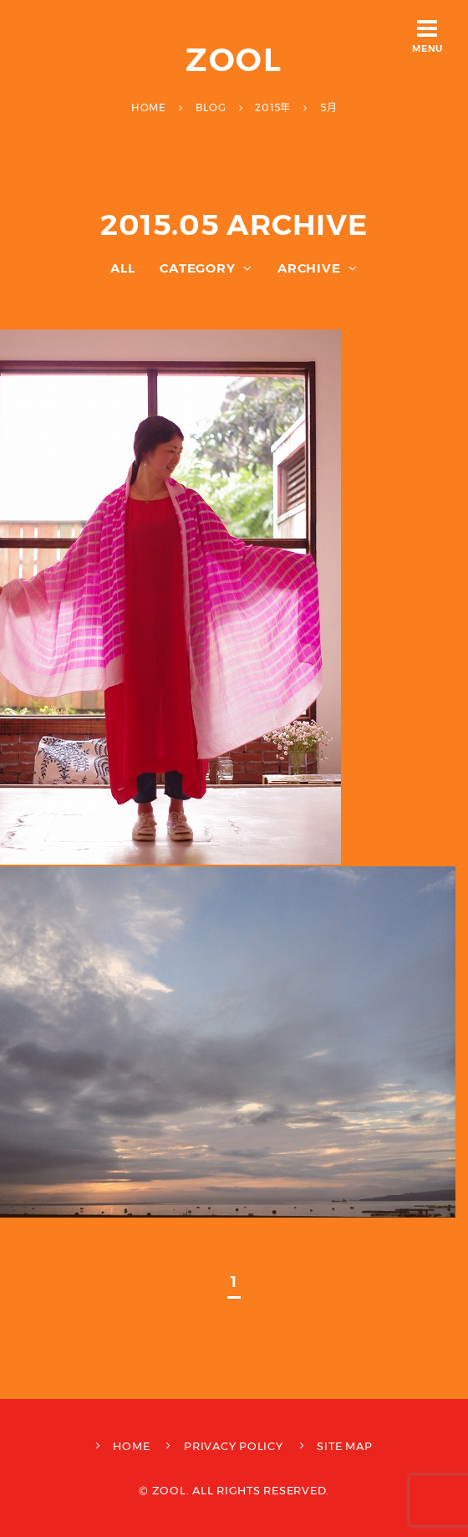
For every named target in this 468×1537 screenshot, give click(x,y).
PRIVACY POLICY (233, 1446)
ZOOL (234, 59)
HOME (131, 1446)
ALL (122, 268)
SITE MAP (344, 1446)
